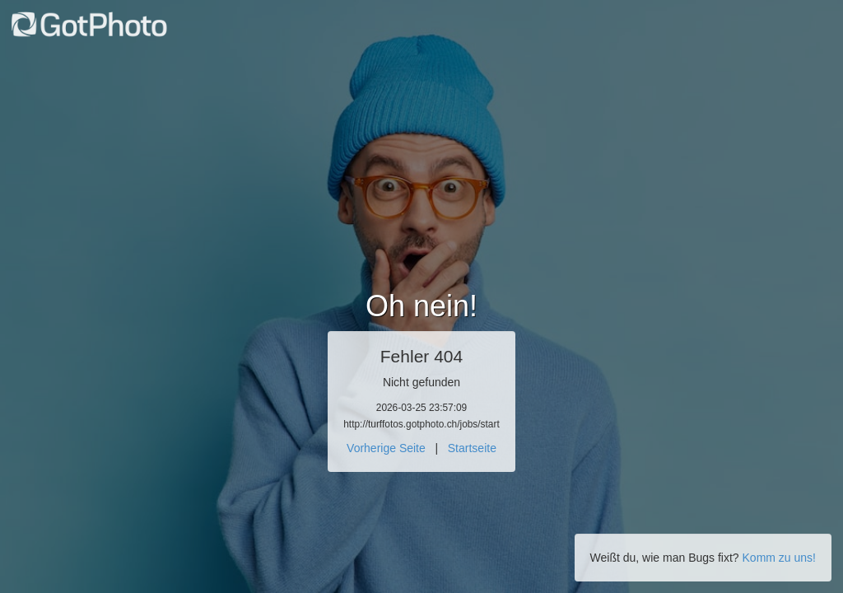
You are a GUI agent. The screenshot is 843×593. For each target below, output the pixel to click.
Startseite (472, 448)
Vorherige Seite (386, 448)
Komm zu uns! (779, 557)
